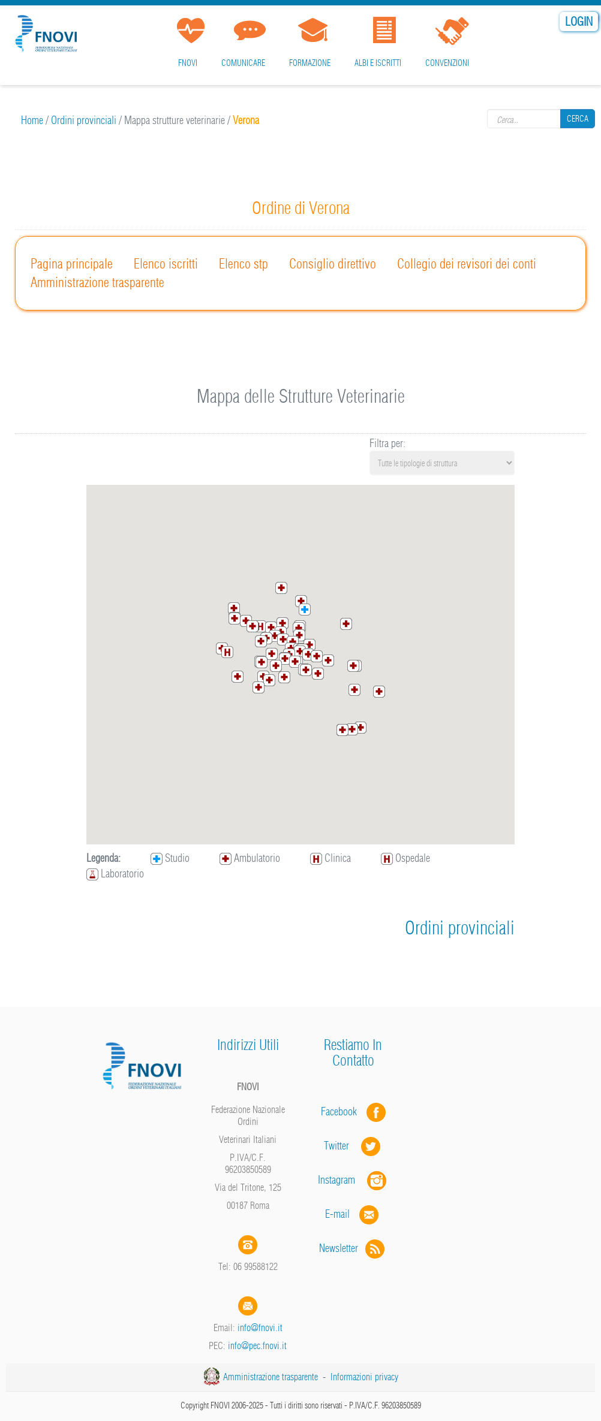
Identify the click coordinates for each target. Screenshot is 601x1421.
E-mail (337, 1214)
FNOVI (187, 63)
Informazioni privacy (364, 1377)
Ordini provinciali (83, 120)
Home (32, 120)
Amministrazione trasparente (97, 282)
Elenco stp (243, 263)
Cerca (577, 118)
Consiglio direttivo (332, 263)
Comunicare (243, 63)
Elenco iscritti (166, 263)
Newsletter (353, 1248)
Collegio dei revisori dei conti (466, 263)
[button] (285, 659)
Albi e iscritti (377, 63)
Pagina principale (72, 263)
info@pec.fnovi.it (257, 1345)
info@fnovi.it (260, 1327)
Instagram (353, 1180)
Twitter (353, 1146)
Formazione (309, 63)
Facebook (342, 1111)
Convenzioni (447, 63)
